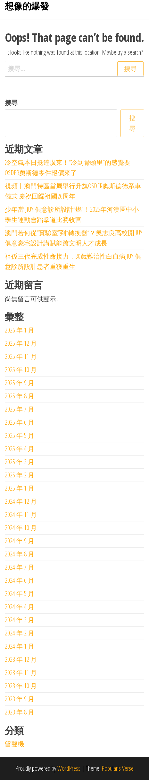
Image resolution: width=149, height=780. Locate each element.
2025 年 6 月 (19, 422)
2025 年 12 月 (21, 343)
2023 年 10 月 (21, 685)
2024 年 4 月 (19, 606)
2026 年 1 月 (19, 330)
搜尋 (11, 102)
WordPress (68, 768)
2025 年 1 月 (19, 488)
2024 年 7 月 (19, 567)
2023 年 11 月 (21, 672)
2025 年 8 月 (19, 396)
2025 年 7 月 (19, 409)
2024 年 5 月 (19, 593)
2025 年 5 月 (19, 435)
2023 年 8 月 (19, 712)
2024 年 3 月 (19, 620)
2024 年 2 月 (19, 633)
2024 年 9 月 (19, 540)
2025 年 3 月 (19, 461)
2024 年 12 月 (21, 501)
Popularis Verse (118, 768)
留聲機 (14, 744)
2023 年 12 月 (21, 659)
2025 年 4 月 (19, 448)
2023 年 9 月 (19, 699)
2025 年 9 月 (19, 382)
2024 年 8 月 (19, 554)
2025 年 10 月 (21, 369)
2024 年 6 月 (19, 580)
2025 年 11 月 (21, 356)
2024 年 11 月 (21, 514)
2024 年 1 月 (19, 646)
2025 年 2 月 (19, 475)
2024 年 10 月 (21, 527)
